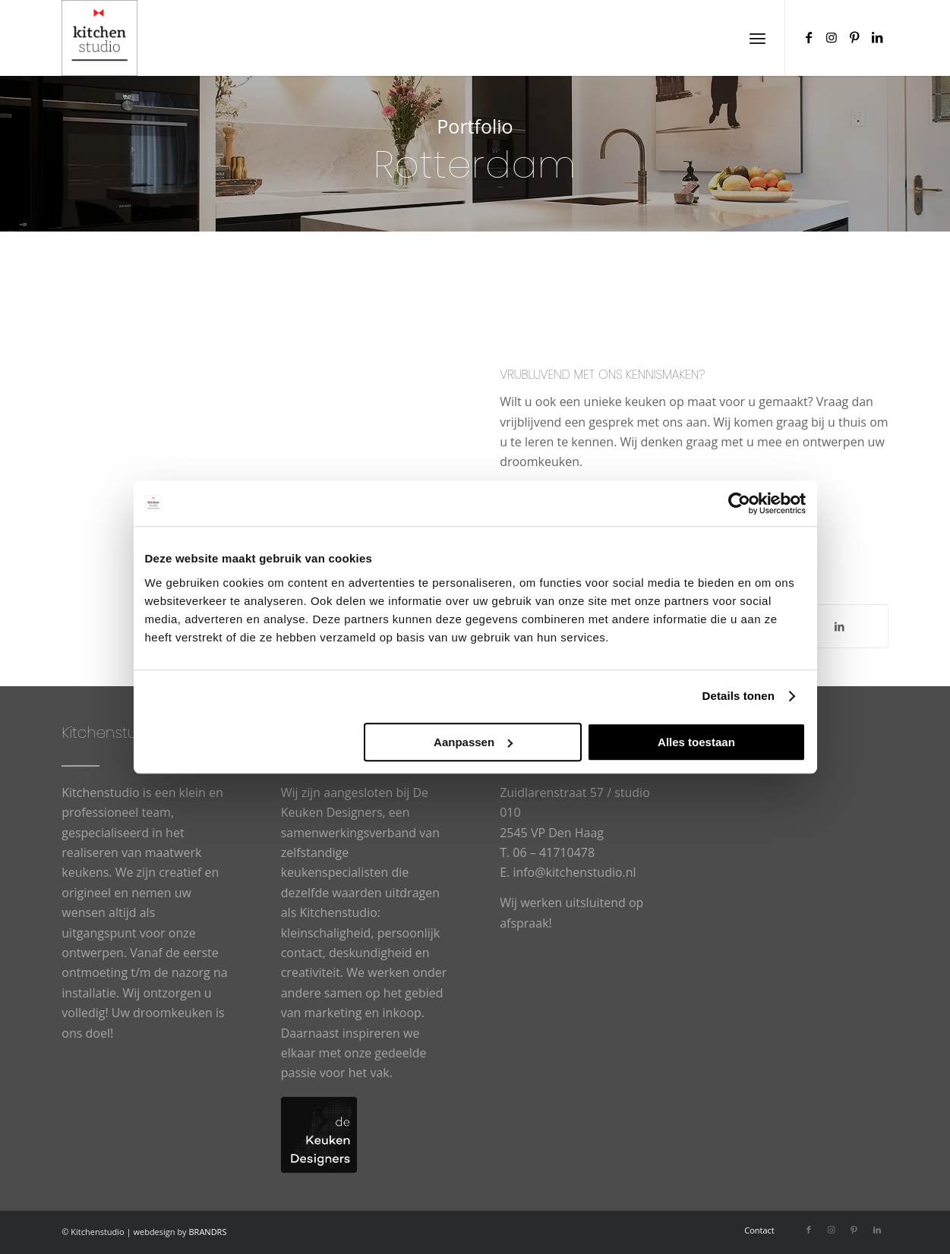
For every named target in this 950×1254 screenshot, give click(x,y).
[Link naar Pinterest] (854, 37)
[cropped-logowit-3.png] (99, 38)
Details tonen (738, 695)
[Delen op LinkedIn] (839, 626)
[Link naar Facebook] (808, 37)
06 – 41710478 (554, 852)
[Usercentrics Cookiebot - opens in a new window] (739, 503)
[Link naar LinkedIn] (877, 37)
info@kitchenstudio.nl (574, 872)
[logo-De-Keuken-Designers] (319, 1135)
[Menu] (757, 38)
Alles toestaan (696, 742)
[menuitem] (757, 38)
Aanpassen (473, 742)
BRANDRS (208, 1231)
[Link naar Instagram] (831, 37)
